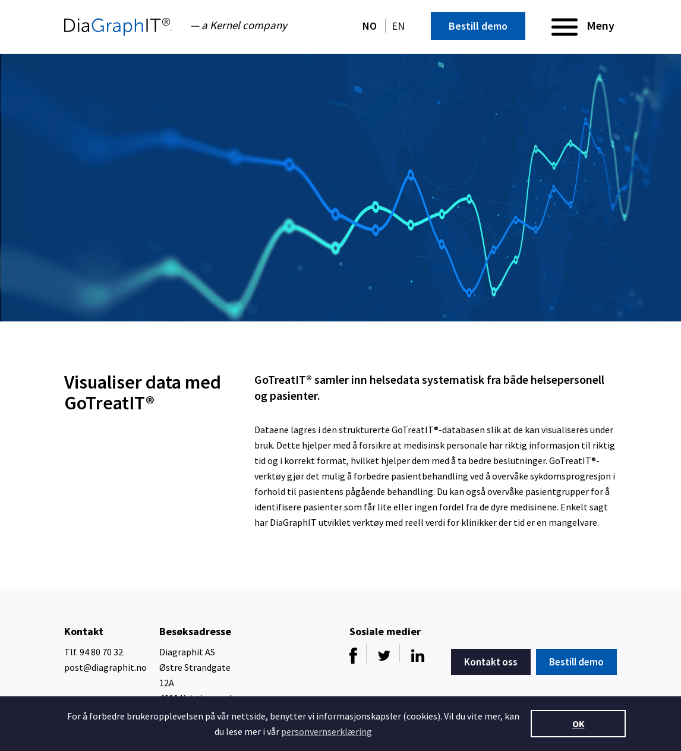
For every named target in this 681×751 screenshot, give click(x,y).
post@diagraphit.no (105, 667)
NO (370, 26)
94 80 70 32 (101, 652)
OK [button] (578, 724)
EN (398, 26)
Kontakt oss (491, 661)
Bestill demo (478, 26)
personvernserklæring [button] (326, 731)
